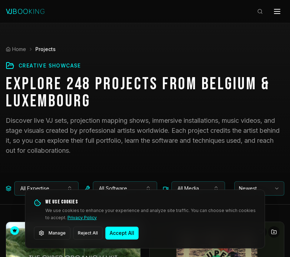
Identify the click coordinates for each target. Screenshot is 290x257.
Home (16, 49)
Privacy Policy (82, 217)
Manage (52, 233)
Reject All (88, 233)
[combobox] (46, 188)
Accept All (122, 233)
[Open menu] (277, 11)
